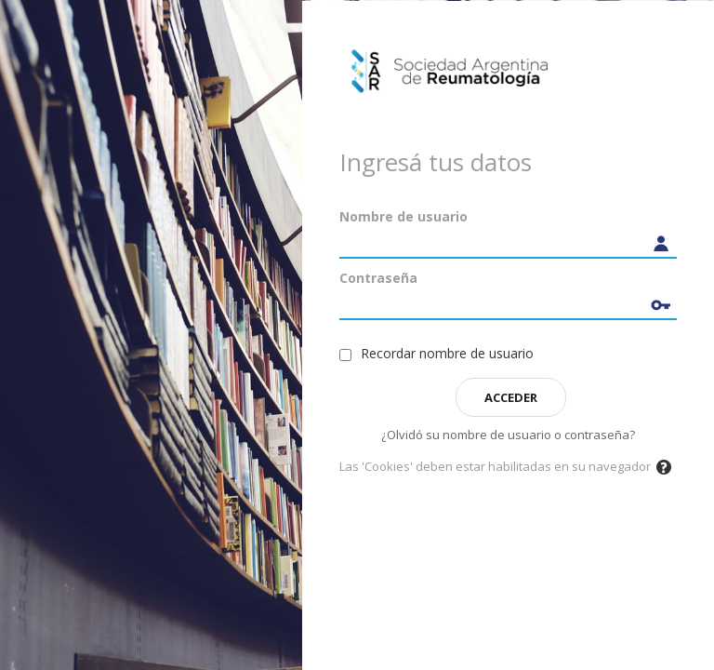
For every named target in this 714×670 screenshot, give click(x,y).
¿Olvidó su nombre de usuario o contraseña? (508, 434)
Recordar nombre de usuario (447, 353)
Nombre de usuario (403, 216)
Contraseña (378, 278)
